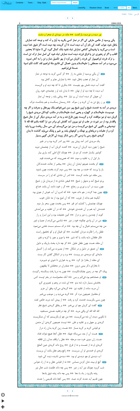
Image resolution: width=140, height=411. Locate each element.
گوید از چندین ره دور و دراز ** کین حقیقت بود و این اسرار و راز (70, 215)
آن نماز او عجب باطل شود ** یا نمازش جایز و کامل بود (70, 79)
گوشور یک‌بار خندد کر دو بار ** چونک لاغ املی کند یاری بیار (70, 152)
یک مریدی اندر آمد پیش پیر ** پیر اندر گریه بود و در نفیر (70, 141)
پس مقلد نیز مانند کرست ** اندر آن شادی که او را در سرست (70, 175)
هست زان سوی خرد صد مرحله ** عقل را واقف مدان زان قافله (70, 339)
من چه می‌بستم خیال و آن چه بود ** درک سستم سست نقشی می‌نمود (70, 226)
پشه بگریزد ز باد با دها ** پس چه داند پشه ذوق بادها (70, 373)
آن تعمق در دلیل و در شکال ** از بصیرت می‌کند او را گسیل (67, 249)
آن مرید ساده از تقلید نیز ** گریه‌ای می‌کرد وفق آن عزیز (70, 288)
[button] (20, 2)
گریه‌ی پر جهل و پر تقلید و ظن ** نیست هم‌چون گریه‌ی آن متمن (70, 322)
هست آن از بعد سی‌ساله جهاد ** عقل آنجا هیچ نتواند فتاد (67, 334)
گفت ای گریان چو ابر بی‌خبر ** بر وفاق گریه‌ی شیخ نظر (67, 305)
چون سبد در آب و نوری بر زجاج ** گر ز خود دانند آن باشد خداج (70, 186)
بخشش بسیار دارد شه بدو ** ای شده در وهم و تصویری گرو (70, 282)
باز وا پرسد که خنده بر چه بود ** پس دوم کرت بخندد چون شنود (70, 169)
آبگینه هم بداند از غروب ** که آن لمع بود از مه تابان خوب (70, 198)
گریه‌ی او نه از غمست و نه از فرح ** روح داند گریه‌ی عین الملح (70, 345)
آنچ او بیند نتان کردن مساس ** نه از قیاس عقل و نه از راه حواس (68, 362)
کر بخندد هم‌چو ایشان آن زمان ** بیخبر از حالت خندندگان (67, 164)
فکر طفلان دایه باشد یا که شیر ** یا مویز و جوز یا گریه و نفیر (70, 237)
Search (75, 2)
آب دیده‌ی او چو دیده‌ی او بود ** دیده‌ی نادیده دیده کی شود (70, 356)
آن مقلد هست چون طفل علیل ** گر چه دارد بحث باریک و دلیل (70, 243)
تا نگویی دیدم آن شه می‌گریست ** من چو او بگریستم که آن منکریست (70, 317)
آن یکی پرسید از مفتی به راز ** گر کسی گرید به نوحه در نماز (67, 74)
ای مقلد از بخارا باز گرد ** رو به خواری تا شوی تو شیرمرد (70, 260)
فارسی (136, 14)
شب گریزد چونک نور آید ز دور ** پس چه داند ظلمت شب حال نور (70, 367)
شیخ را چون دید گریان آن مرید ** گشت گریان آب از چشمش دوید (70, 147)
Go (129, 8)
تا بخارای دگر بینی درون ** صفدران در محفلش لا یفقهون (70, 266)
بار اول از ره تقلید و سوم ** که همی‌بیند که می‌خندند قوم (70, 158)
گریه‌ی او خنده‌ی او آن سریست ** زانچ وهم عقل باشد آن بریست (70, 350)
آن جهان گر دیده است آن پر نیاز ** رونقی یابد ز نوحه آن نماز (70, 96)
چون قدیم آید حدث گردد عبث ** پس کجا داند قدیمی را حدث (70, 379)
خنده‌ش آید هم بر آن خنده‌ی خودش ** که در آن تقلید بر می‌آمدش (70, 209)
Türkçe (130, 14)
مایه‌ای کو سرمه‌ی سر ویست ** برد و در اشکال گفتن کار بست (70, 254)
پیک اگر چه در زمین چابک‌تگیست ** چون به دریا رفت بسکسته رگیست (70, 271)
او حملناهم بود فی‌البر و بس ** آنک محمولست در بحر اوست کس (68, 277)
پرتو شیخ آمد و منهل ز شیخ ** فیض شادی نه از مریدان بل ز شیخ (70, 181)
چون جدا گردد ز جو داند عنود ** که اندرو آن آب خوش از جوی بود (68, 192)
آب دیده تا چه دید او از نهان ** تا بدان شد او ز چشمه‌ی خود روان (70, 91)
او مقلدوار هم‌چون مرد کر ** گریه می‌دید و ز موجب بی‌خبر (70, 294)
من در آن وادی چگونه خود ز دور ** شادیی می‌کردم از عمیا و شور (67, 220)
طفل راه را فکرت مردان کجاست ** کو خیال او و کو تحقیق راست (70, 232)
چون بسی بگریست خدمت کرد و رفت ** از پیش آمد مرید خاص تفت (70, 300)
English (124, 14)
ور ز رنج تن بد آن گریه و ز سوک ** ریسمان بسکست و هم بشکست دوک (68, 102)
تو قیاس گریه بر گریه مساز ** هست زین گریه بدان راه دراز (70, 328)
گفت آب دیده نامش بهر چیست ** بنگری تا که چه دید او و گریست (70, 85)
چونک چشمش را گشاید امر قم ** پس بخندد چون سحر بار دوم (70, 203)
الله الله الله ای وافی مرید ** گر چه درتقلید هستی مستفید (70, 311)
